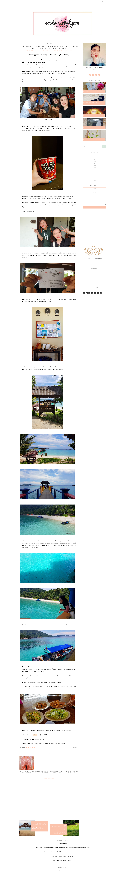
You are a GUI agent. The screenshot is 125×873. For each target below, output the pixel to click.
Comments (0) (75, 747)
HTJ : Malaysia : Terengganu (44, 50)
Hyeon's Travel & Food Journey (63, 50)
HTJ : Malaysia (30, 50)
